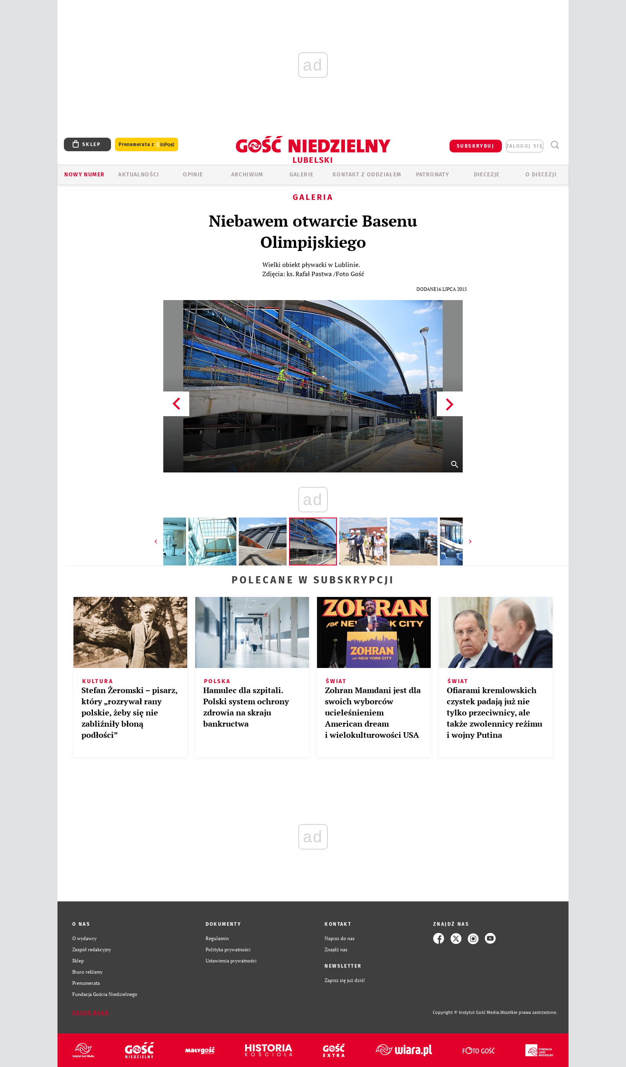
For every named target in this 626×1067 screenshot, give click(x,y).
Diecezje (487, 174)
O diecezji (541, 174)
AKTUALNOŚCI (138, 174)
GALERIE (301, 174)
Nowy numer (84, 174)
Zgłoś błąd (90, 1013)
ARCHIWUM (247, 174)
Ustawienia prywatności (231, 961)
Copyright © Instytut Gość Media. (466, 1012)
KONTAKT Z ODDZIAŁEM (367, 174)
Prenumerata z (146, 144)
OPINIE (193, 174)
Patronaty (433, 174)
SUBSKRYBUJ (475, 146)
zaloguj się (524, 146)
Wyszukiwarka (554, 145)
